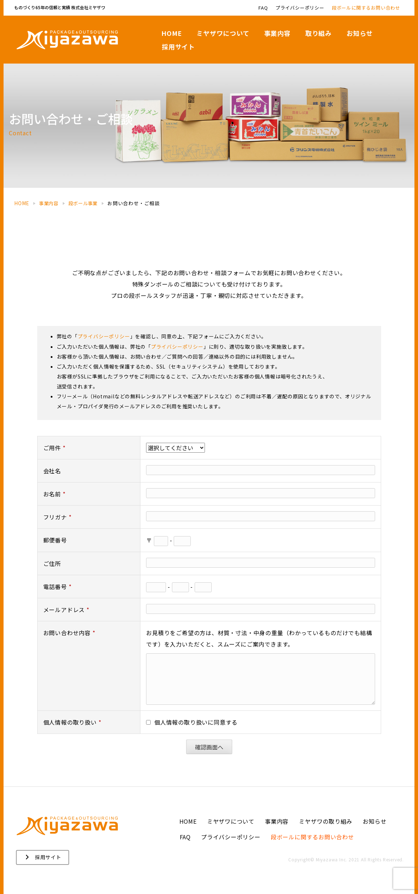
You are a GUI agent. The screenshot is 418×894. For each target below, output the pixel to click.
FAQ (185, 837)
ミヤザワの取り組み (325, 821)
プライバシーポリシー (231, 837)
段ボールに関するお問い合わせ (312, 837)
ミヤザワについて (231, 821)
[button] (42, 857)
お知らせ (375, 821)
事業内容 (277, 821)
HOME (188, 821)
